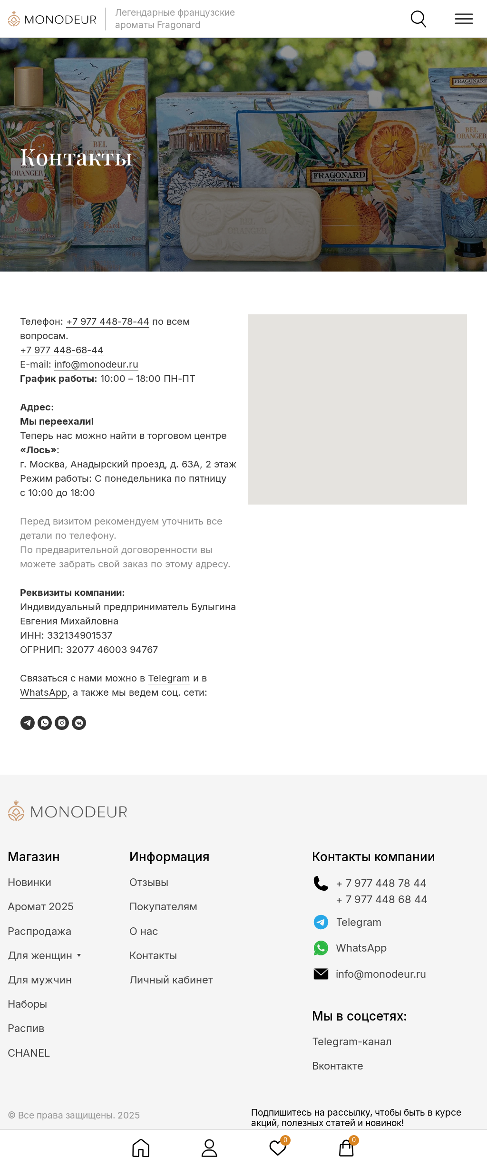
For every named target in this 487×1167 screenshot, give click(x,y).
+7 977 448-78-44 (107, 321)
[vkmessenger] (79, 723)
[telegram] (27, 723)
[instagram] (62, 723)
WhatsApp (43, 692)
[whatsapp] (45, 723)
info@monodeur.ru (96, 364)
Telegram (169, 678)
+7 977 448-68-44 (62, 350)
